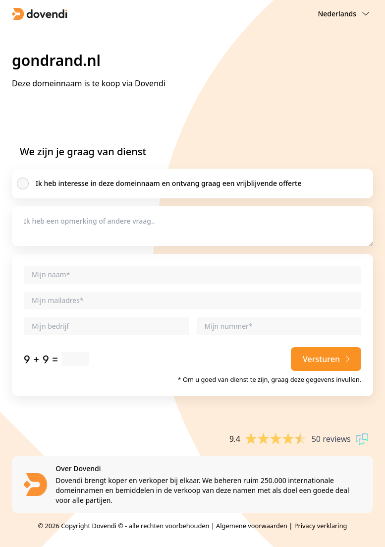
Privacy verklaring (320, 525)
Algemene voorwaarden (251, 525)
